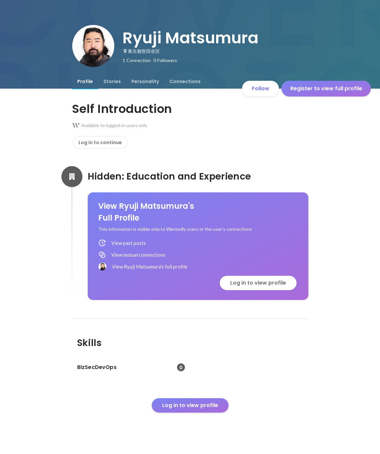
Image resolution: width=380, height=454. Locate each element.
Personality (145, 81)
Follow (260, 88)
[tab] (85, 81)
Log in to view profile (258, 283)
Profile (85, 81)
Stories (112, 81)
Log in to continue (100, 142)
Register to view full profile (326, 88)
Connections (185, 81)
